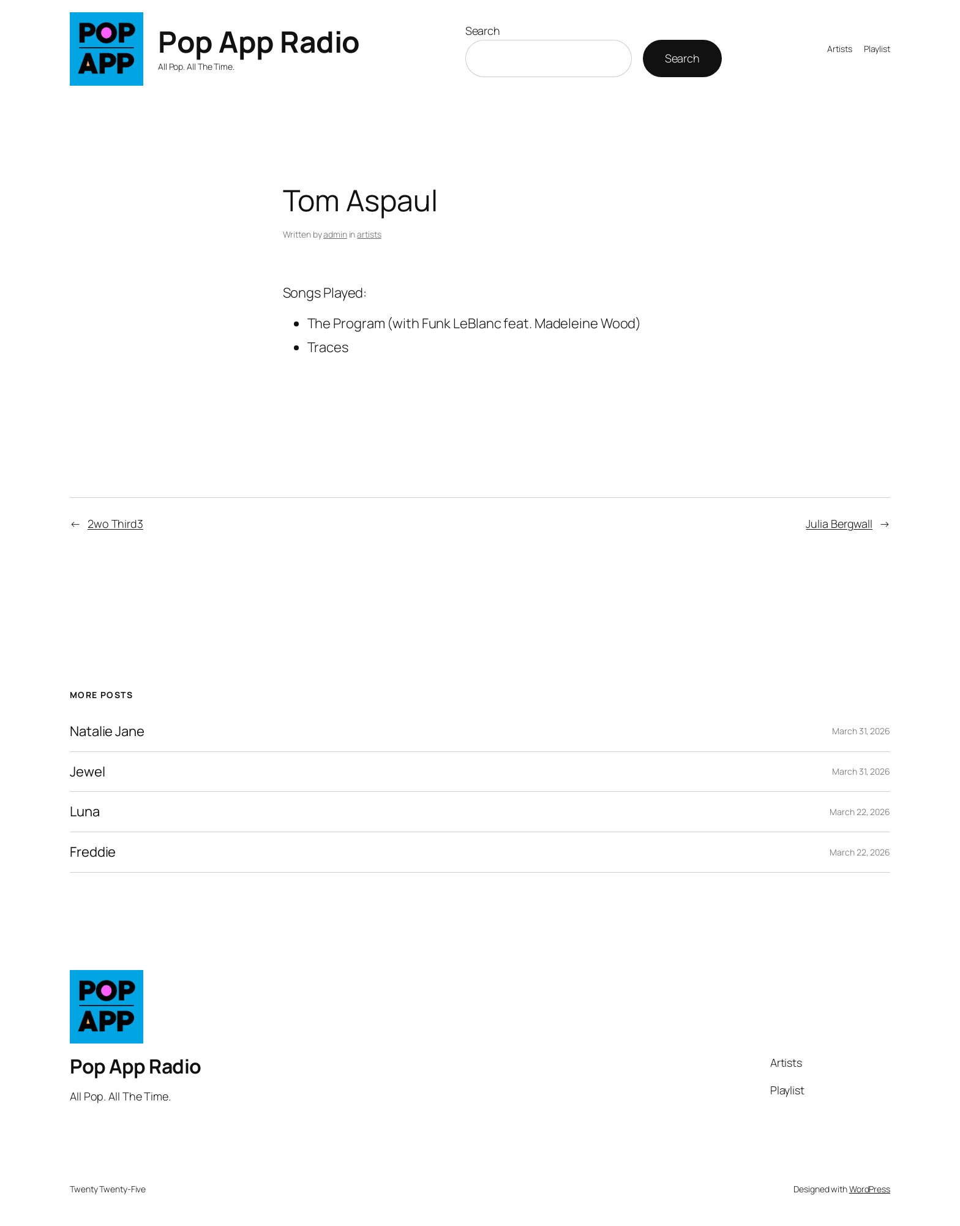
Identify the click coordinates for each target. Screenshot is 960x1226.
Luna (85, 811)
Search (482, 30)
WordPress (869, 1189)
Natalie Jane (107, 731)
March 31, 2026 (861, 731)
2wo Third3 (115, 523)
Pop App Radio (259, 41)
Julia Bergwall (839, 523)
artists (369, 234)
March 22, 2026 (860, 812)
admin (335, 234)
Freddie (93, 852)
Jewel (87, 772)
